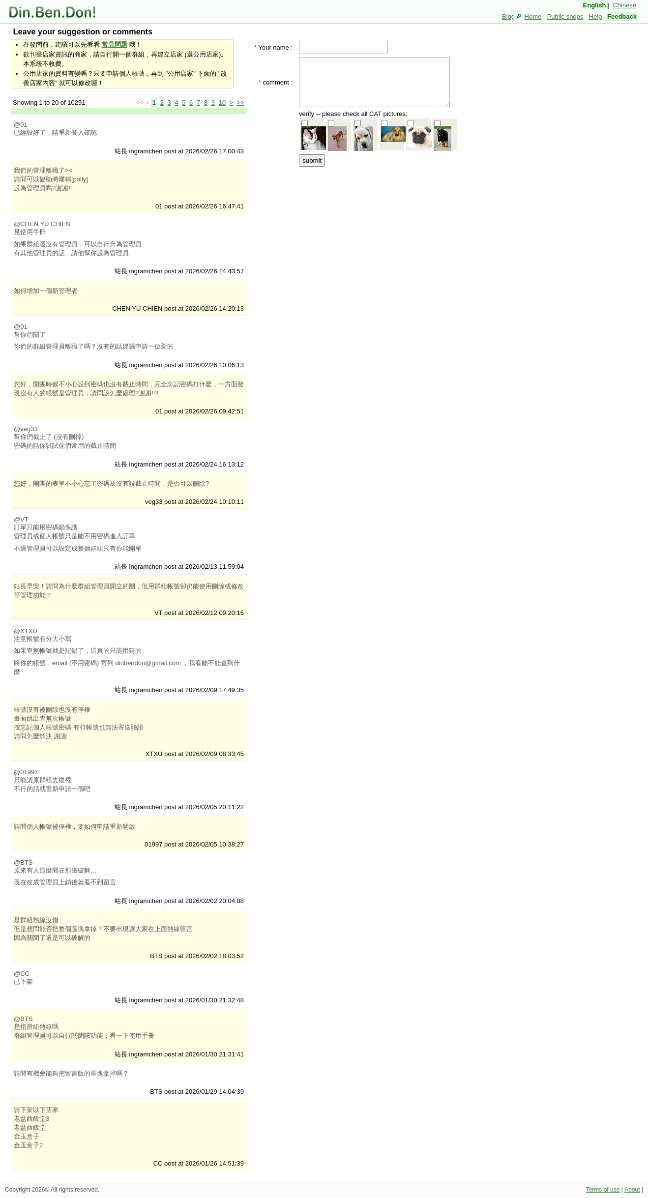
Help (595, 16)
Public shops (565, 16)
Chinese (624, 5)
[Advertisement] (377, 229)
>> (240, 102)
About (632, 1189)
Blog (508, 16)
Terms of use (603, 1189)
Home (533, 16)
